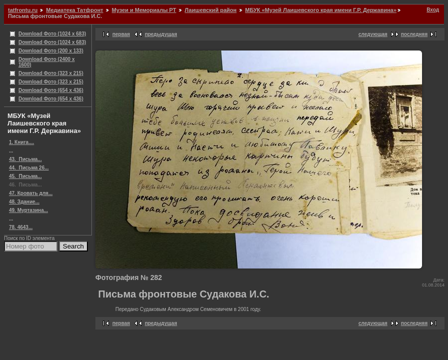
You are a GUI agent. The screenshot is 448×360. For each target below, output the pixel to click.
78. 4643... (20, 227)
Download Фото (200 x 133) (50, 51)
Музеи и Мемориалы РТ (144, 10)
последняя (414, 34)
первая (121, 34)
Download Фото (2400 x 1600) (46, 62)
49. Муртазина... (28, 210)
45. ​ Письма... (25, 176)
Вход (433, 9)
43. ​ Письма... (25, 159)
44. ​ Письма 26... (29, 167)
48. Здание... (24, 201)
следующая (373, 34)
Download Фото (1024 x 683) (52, 33)
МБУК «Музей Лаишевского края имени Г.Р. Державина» (321, 10)
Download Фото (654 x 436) (50, 90)
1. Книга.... (21, 142)
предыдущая (161, 34)
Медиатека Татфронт (74, 10)
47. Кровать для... (30, 193)
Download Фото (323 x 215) (50, 73)
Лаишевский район (211, 10)
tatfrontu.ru (22, 10)
